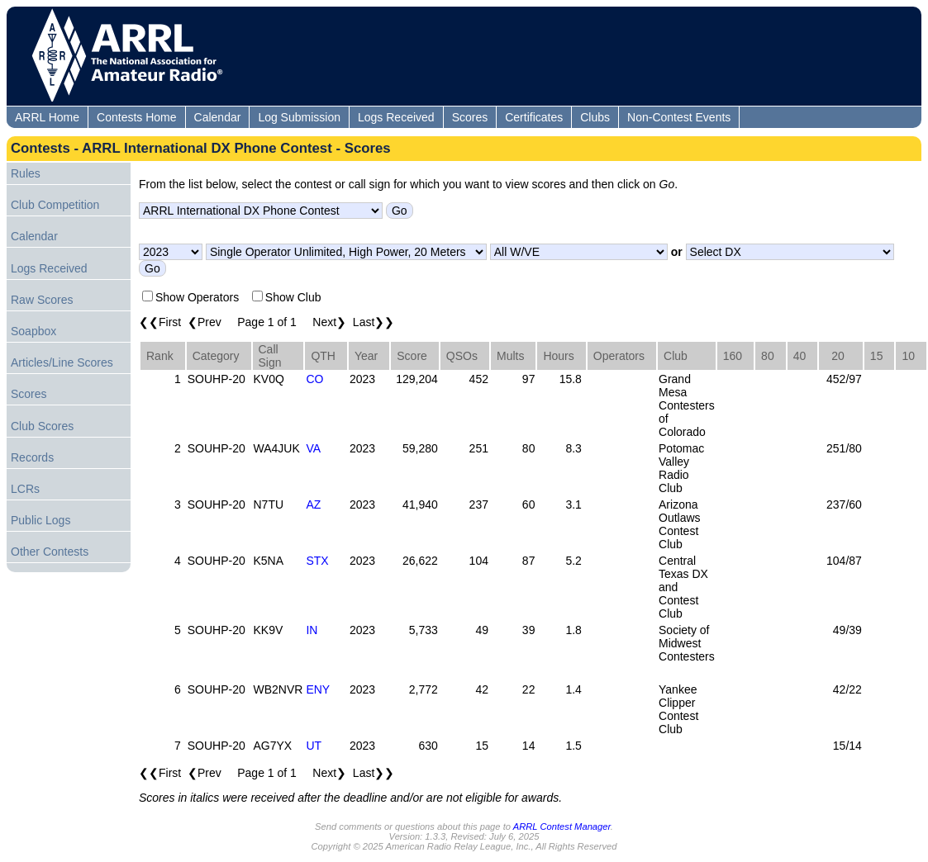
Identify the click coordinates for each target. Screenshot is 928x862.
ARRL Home (47, 117)
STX (317, 560)
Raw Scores (42, 299)
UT (313, 745)
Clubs (595, 117)
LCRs (25, 488)
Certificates (534, 117)
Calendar (217, 117)
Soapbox (33, 331)
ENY (318, 689)
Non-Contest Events (679, 117)
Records (32, 457)
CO (314, 379)
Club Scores (42, 426)
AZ (313, 504)
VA (313, 448)
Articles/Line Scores (62, 362)
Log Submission (299, 117)
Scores (470, 117)
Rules (25, 173)
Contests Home (136, 117)
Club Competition (55, 204)
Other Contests (49, 551)
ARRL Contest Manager (562, 826)
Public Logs (40, 520)
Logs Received (396, 117)
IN (311, 630)
